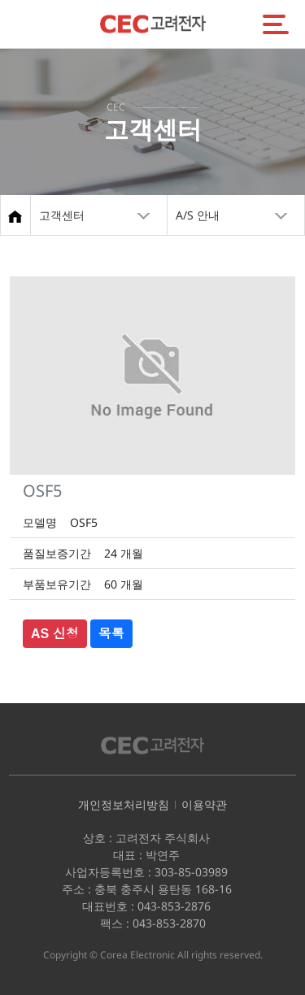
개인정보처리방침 (123, 804)
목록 (111, 634)
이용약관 (204, 804)
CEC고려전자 (153, 24)
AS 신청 (55, 634)
